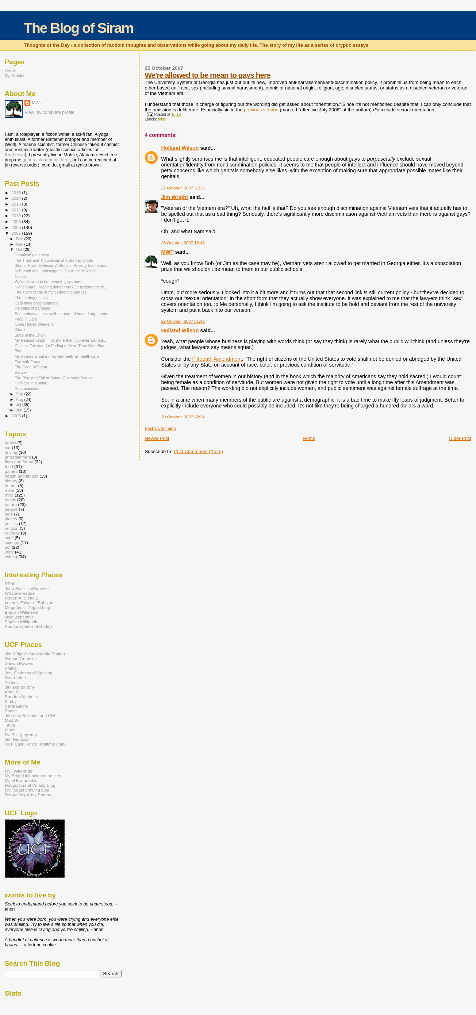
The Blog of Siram (78, 28)
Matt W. (12, 720)
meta (9, 490)
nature (11, 504)
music (10, 499)
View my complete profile (49, 112)
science (12, 542)
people (11, 509)
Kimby (11, 701)
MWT (167, 252)
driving (11, 452)
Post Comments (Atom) (198, 451)
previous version (261, 109)
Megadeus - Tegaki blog (27, 607)
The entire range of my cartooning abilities (51, 292)
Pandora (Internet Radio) (28, 626)
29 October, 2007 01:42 (183, 321)
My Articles (15, 75)
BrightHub (15, 154)
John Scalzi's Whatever (27, 588)
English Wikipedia (22, 621)
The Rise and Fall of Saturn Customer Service (54, 378)
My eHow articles (21, 780)
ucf (8, 547)
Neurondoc (15, 677)
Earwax (21, 372)
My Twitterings (18, 771)
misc (162, 119)
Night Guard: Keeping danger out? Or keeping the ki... (61, 287)
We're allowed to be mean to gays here (207, 75)
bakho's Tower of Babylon (29, 602)
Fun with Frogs (27, 362)
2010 (16, 215)
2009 (16, 221)
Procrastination (28, 388)
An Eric (12, 682)
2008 (16, 227)
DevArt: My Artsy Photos (28, 794)
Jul (19, 404)
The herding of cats (31, 297)
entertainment (18, 457)
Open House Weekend (34, 324)
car (8, 447)
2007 (16, 233)
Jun (20, 410)
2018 (16, 192)
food (9, 466)
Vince (10, 729)
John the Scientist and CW (30, 715)
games (11, 471)
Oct (19, 249)
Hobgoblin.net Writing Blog (30, 785)
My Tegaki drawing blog (27, 790)
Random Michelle (21, 696)
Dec (20, 239)
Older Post (460, 438)
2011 (16, 209)
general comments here (46, 159)
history (11, 480)
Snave (11, 710)
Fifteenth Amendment (217, 359)
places (11, 518)
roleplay (12, 533)
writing (11, 556)
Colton (20, 276)
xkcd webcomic (19, 616)
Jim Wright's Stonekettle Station (35, 653)
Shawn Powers (19, 663)
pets (9, 514)
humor (11, 485)
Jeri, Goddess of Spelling (28, 672)
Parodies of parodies (32, 308)
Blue (18, 351)
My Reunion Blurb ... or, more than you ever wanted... (60, 340)
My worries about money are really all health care (57, 356)
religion (12, 528)
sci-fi (9, 537)
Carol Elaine (16, 706)
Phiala (11, 668)
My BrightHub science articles (33, 775)
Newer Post (157, 438)
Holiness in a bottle (31, 383)
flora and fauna (19, 461)
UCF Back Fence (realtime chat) (35, 744)
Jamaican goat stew (32, 255)
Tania (10, 725)
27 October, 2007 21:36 (183, 188)
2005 (16, 415)
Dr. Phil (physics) (21, 734)
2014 (16, 198)
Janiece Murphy (20, 687)
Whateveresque (20, 593)
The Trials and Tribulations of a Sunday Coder (54, 260)
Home (309, 438)
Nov (20, 244)
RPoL (10, 583)
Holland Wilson (180, 148)
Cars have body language (37, 303)
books (10, 442)
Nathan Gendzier (21, 658)
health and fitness (21, 476)
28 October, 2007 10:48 (183, 243)
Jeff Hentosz (16, 739)
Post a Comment (160, 428)
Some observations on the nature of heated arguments (61, 313)
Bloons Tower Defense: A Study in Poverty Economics (61, 265)
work (9, 551)
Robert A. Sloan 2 (21, 597)
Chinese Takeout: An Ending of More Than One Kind (59, 346)
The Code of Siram (31, 367)
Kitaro (20, 330)
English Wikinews (21, 612)
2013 (16, 204)
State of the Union (30, 335)
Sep (20, 394)
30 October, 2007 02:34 (183, 417)
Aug (20, 399)
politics (11, 523)
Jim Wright (174, 197)
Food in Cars (26, 319)
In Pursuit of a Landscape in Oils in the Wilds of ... (57, 271)
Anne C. (12, 691)
